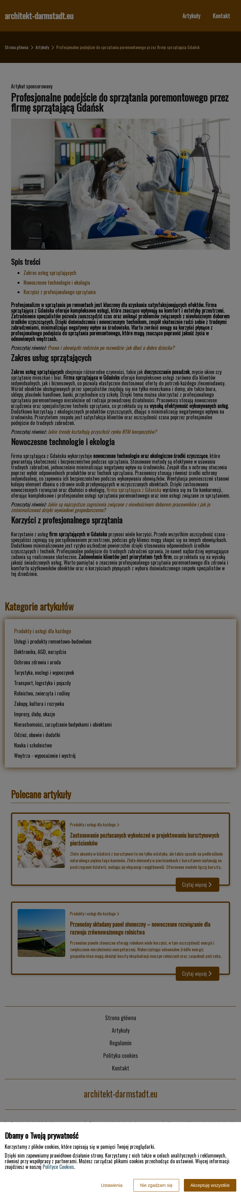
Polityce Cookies (58, 1166)
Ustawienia (111, 1185)
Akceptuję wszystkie (210, 1185)
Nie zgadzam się (156, 1185)
